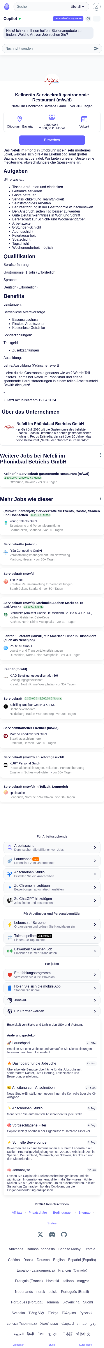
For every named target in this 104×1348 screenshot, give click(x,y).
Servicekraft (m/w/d (19, 573)
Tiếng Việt (36, 1313)
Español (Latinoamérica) (36, 1270)
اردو (94, 1323)
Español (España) (82, 1260)
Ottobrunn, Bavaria (20, 126)
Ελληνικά (69, 1313)
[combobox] (41, 7)
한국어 (53, 1334)
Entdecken (18, 1342)
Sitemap (84, 1212)
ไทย (41, 1334)
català (90, 1249)
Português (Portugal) (27, 1302)
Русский (85, 1313)
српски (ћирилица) (22, 1323)
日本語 (67, 1334)
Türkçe (53, 1313)
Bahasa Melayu (70, 1249)
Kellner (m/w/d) (15, 669)
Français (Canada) (72, 1270)
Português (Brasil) (75, 1292)
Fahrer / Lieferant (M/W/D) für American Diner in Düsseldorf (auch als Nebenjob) (50, 638)
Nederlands (24, 1292)
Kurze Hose (85, 1342)
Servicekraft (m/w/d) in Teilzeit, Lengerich (36, 786)
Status (52, 1223)
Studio (52, 1342)
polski (53, 1292)
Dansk (28, 1260)
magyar (83, 1281)
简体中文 (83, 1334)
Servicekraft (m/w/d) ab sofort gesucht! (34, 757)
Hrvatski (52, 1281)
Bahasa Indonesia (41, 1249)
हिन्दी (30, 1334)
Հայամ (67, 1323)
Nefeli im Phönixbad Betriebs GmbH (39, 106)
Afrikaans (16, 1249)
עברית (82, 1323)
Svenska (18, 1313)
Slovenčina (70, 1302)
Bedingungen (62, 1212)
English (59, 1260)
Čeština (14, 1260)
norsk (40, 1292)
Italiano (68, 1281)
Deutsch (43, 1260)
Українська (49, 1323)
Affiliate (17, 1212)
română (53, 1302)
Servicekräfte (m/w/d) (20, 544)
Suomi (88, 1302)
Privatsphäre (37, 1212)
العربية (19, 1334)
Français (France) (29, 1281)
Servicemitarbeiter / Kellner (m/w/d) (31, 728)
